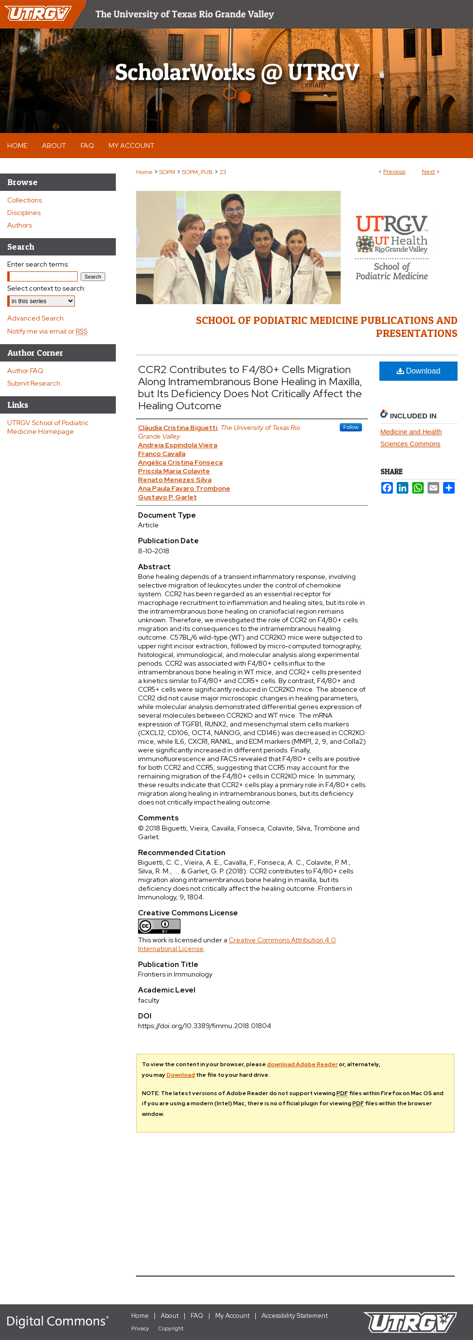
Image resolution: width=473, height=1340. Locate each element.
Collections (24, 200)
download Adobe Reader (302, 1064)
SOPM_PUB (197, 172)
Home (144, 172)
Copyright (170, 1328)
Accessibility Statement (295, 1316)
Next (428, 171)
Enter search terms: (38, 264)
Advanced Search (35, 318)
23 (223, 172)
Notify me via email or (47, 331)
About (170, 1316)
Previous (394, 171)
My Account (232, 1316)
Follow (351, 427)
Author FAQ (25, 370)
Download (419, 371)
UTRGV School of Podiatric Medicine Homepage (48, 427)
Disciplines (24, 212)
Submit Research (33, 383)
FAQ (197, 1316)
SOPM (167, 172)
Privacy (140, 1328)
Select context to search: (46, 288)
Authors (19, 225)
